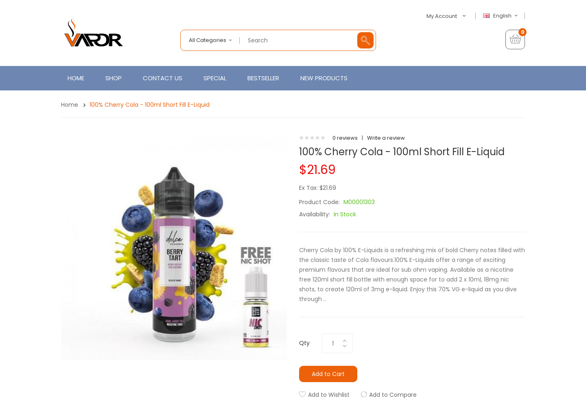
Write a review (386, 138)
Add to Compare (393, 395)
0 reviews (345, 138)
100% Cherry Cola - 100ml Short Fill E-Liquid (150, 105)
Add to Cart (328, 374)
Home (69, 105)
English (501, 16)
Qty (304, 343)
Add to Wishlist (329, 395)
